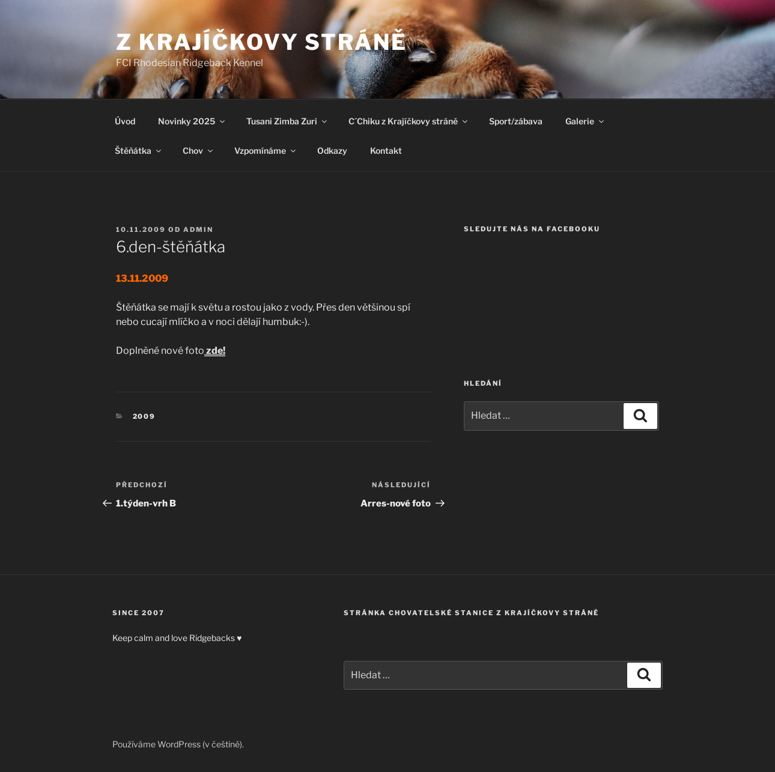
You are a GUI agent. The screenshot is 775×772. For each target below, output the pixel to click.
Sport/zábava (515, 121)
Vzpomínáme (265, 150)
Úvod (125, 121)
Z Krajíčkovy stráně (261, 42)
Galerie (585, 121)
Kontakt (386, 150)
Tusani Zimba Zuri (287, 121)
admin (198, 229)
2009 (144, 416)
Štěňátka (139, 150)
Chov (198, 150)
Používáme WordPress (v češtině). (178, 744)
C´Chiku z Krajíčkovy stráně (408, 121)
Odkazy (332, 150)
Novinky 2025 (192, 121)
